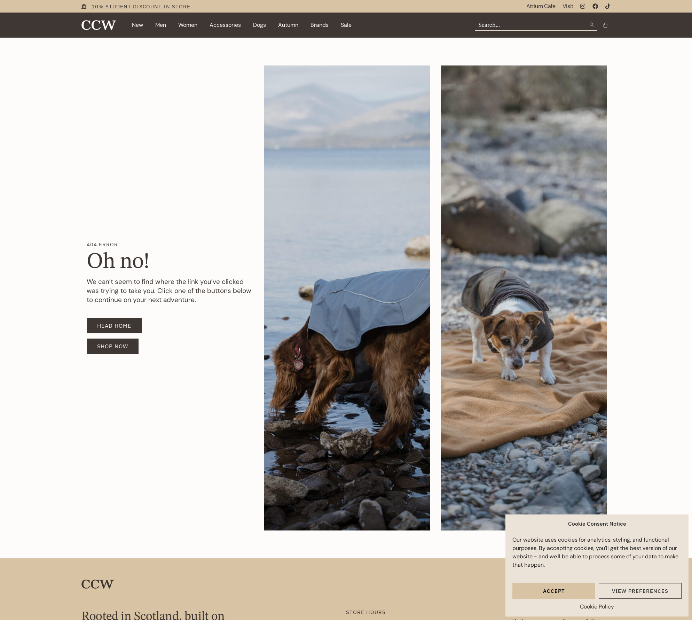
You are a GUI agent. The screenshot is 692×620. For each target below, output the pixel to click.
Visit (568, 6)
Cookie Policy (597, 606)
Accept (554, 591)
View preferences (640, 591)
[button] (137, 25)
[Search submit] (593, 25)
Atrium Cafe (540, 6)
